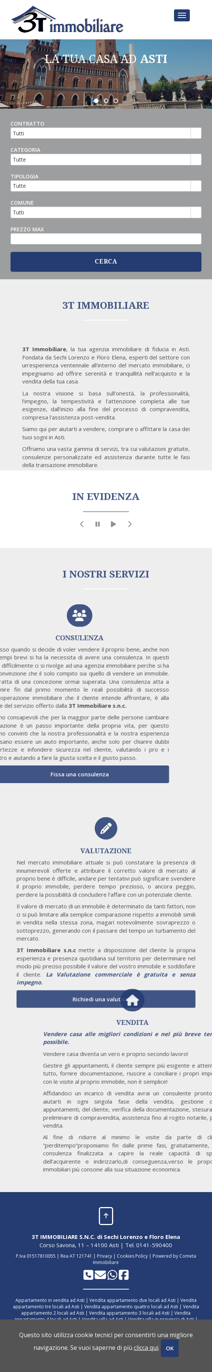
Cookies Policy (132, 1256)
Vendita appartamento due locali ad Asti (132, 1300)
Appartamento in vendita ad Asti (50, 1300)
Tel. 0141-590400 (148, 1245)
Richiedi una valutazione (106, 1113)
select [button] (196, 133)
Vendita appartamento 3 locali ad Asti (129, 1313)
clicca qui (146, 1348)
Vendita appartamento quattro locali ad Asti (131, 1306)
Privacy (104, 1256)
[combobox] (101, 133)
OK (170, 1348)
